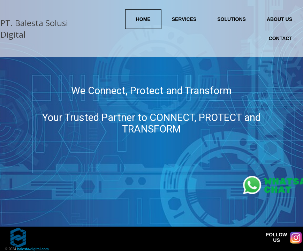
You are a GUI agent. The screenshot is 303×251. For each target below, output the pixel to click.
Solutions (231, 19)
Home (143, 19)
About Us (279, 19)
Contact (280, 38)
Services (184, 19)
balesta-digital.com (33, 249)
